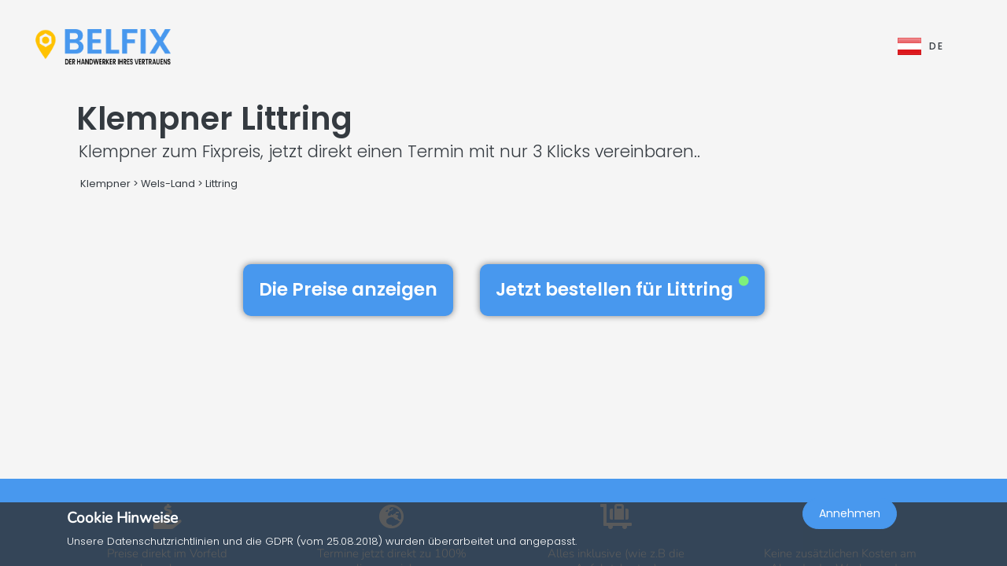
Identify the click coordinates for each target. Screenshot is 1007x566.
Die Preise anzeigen (348, 289)
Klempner (105, 183)
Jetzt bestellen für (622, 289)
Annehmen (849, 531)
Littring (221, 183)
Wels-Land (168, 183)
